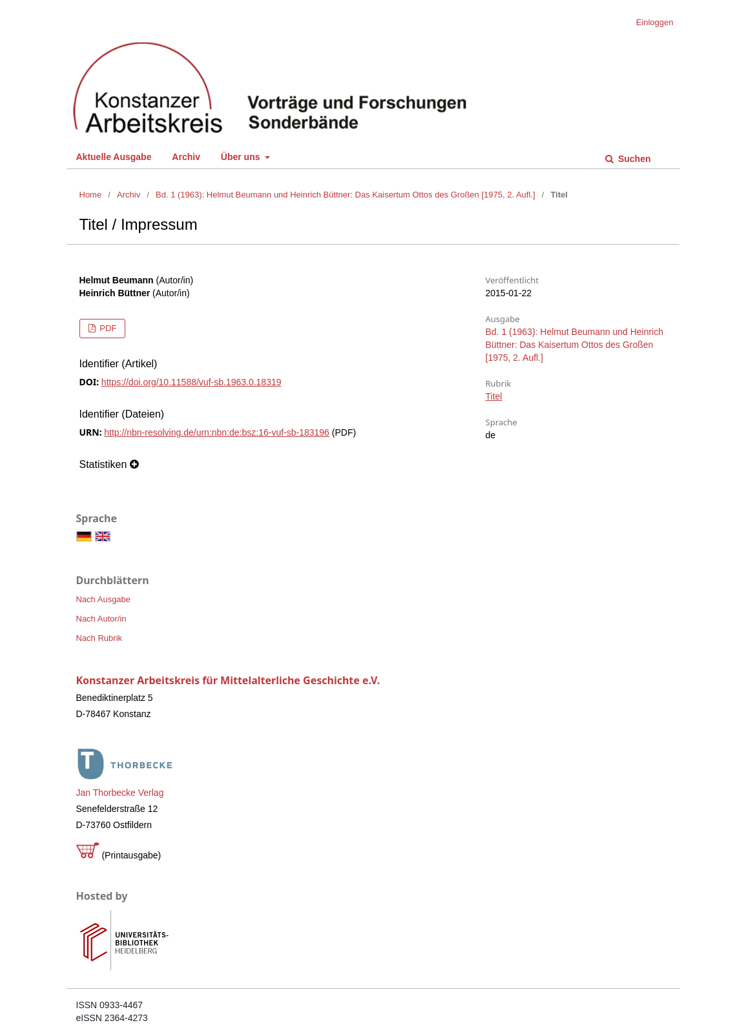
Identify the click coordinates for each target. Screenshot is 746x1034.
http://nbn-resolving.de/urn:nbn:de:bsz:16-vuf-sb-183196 (216, 432)
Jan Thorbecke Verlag (120, 792)
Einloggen (655, 22)
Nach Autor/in (101, 618)
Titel (494, 396)
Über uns (242, 157)
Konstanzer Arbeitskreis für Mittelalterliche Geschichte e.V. (228, 680)
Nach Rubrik (99, 638)
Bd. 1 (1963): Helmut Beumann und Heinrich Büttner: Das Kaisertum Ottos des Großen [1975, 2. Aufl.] (345, 194)
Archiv (186, 157)
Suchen (633, 159)
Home (90, 194)
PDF (107, 328)
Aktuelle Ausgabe (114, 157)
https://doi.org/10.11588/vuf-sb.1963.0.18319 (191, 382)
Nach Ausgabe (103, 599)
